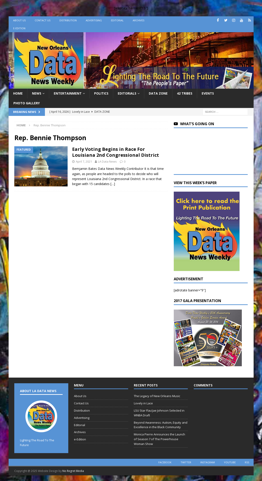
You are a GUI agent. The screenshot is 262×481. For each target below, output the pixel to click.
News (36, 93)
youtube (230, 462)
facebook (164, 462)
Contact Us (42, 20)
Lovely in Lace (143, 403)
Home (18, 93)
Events (208, 93)
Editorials (127, 93)
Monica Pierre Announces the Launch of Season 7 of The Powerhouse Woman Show (159, 439)
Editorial (117, 20)
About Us (19, 20)
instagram (207, 462)
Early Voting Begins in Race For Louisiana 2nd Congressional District (115, 152)
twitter (186, 462)
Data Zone (158, 93)
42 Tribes (184, 93)
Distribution (68, 20)
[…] (112, 184)
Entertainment (68, 93)
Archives (138, 20)
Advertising (94, 20)
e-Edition (19, 28)
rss (247, 462)
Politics (101, 93)
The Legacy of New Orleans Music (157, 396)
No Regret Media (73, 471)
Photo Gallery (26, 103)
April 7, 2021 (84, 161)
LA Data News (107, 161)
